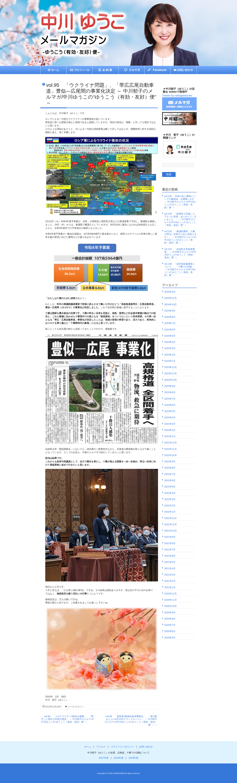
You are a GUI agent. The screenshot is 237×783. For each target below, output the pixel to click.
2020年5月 (169, 637)
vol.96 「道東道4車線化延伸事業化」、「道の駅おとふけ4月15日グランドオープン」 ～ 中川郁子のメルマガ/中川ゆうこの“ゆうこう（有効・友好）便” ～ (131, 720)
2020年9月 (169, 612)
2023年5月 (169, 411)
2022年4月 (169, 493)
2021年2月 (169, 581)
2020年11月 (170, 600)
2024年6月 (169, 329)
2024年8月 (169, 317)
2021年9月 (169, 537)
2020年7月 (169, 625)
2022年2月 (169, 505)
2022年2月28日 (53, 706)
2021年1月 (169, 587)
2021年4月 (169, 568)
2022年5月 (169, 486)
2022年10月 (170, 455)
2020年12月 (170, 593)
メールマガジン (76, 706)
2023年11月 (170, 373)
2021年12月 (170, 518)
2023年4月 (169, 417)
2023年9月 (169, 386)
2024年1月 (169, 361)
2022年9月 (169, 461)
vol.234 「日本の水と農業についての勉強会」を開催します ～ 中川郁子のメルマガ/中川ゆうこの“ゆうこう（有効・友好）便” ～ (180, 202)
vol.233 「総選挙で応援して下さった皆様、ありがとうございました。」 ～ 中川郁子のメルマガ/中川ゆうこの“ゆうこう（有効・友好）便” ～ (180, 219)
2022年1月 (169, 511)
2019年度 (133, 758)
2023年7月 (169, 398)
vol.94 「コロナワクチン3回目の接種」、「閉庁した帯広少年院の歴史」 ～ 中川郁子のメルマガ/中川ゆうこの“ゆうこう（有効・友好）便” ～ (67, 719)
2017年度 (103, 758)
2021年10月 (170, 530)
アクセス (100, 746)
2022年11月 (170, 449)
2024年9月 (169, 310)
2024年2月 (169, 354)
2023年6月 (169, 405)
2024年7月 (169, 323)
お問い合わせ (146, 746)
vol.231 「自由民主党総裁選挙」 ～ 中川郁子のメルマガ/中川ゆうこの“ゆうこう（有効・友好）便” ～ (180, 253)
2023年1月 (169, 436)
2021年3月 (169, 574)
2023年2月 (169, 430)
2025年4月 (169, 291)
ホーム (87, 746)
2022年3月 (169, 499)
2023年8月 (169, 392)
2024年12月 (170, 298)
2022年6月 (169, 480)
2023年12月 (170, 367)
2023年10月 (170, 380)
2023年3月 (169, 424)
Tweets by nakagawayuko (177, 95)
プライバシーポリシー (122, 746)
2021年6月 (169, 555)
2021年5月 (169, 562)
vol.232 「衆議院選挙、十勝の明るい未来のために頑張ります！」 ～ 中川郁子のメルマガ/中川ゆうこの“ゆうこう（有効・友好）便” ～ (180, 237)
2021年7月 (169, 549)
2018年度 (118, 758)
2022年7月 (169, 474)
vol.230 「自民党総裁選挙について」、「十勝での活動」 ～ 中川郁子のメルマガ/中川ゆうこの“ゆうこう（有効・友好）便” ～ (180, 269)
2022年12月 (170, 442)
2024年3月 (169, 348)
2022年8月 (169, 467)
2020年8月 (169, 618)
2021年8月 (169, 543)
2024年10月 (170, 304)
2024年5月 (169, 335)
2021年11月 (170, 524)
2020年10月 (170, 606)
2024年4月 (169, 342)
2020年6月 (169, 631)
